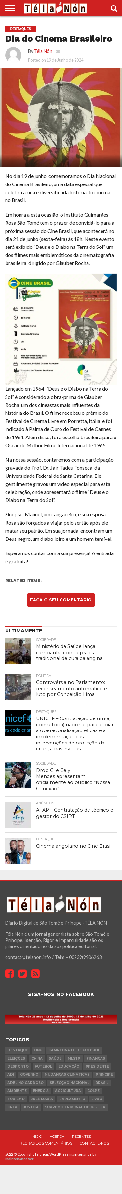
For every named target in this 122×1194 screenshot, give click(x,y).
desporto (18, 1066)
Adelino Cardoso (25, 1083)
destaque (17, 1050)
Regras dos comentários (46, 1143)
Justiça (31, 1107)
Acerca (57, 1136)
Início (36, 1136)
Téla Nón (43, 51)
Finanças (96, 1058)
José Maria (42, 1099)
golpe (93, 1091)
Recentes (81, 1136)
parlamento (72, 1099)
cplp (12, 1107)
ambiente (17, 1091)
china (37, 1058)
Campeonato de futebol (74, 1050)
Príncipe (104, 1075)
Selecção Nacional (69, 1083)
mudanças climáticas (67, 1075)
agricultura (68, 1091)
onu (38, 1050)
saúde (55, 1058)
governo (29, 1075)
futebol (43, 1066)
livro (96, 1099)
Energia (41, 1091)
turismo (16, 1099)
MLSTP (74, 1058)
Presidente (97, 1066)
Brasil (101, 1083)
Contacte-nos (94, 1143)
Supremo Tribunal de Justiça (75, 1107)
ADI (10, 1075)
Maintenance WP (19, 1159)
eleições (16, 1058)
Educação (68, 1066)
